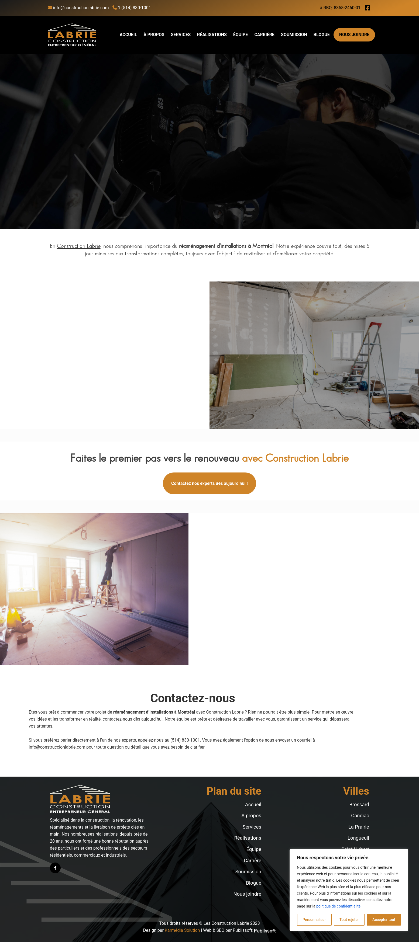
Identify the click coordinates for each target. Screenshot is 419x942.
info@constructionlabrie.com (78, 7)
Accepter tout (383, 919)
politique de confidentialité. (339, 906)
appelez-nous (151, 740)
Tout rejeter (349, 919)
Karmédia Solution (182, 930)
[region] (349, 890)
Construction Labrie (79, 246)
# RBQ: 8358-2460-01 (340, 7)
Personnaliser (314, 919)
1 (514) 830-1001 (131, 7)
